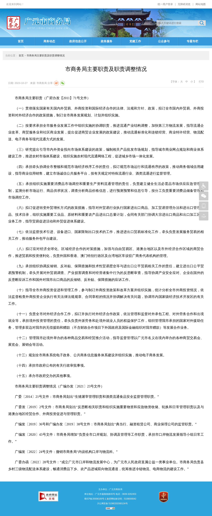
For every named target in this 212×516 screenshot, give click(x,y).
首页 (21, 41)
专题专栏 (192, 41)
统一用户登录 (165, 4)
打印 (201, 81)
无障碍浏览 (184, 4)
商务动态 (49, 41)
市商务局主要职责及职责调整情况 (46, 55)
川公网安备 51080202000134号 (112, 503)
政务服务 (106, 41)
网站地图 (201, 4)
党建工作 (135, 41)
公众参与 (164, 41)
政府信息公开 (78, 41)
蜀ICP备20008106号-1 (95, 499)
